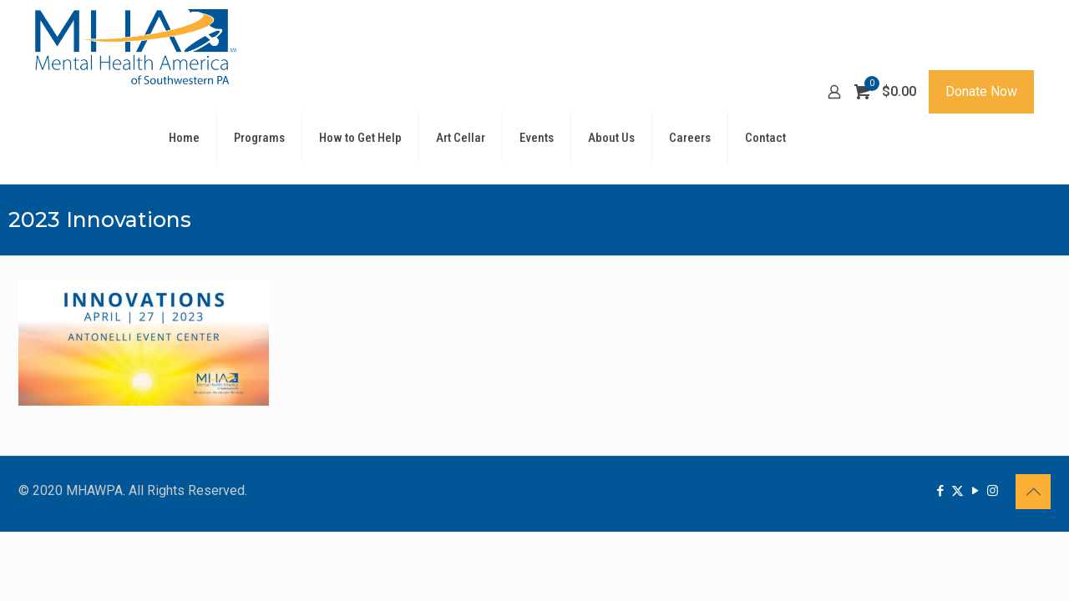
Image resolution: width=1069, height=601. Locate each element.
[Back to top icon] (1033, 491)
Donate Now (981, 91)
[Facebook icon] (940, 490)
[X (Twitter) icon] (957, 490)
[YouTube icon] (975, 490)
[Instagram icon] (992, 490)
